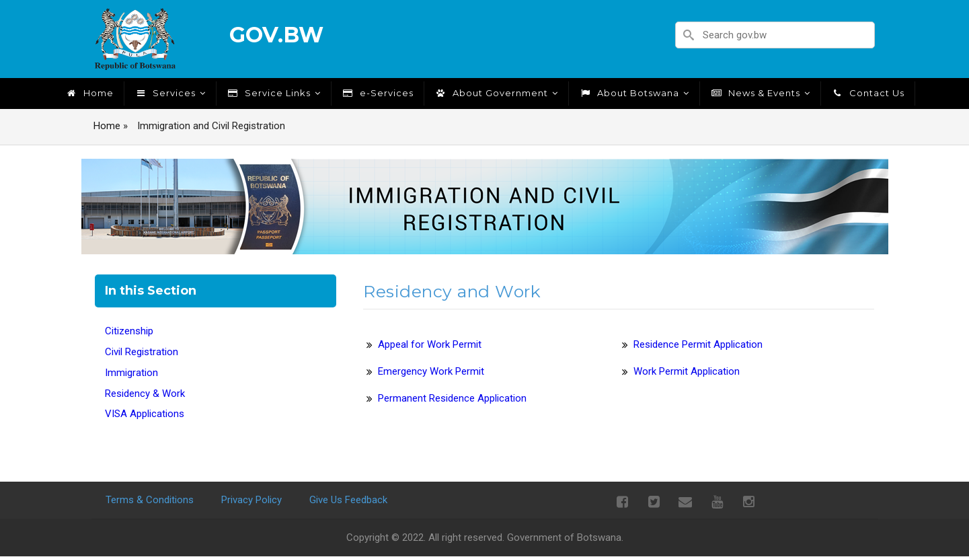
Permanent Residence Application (452, 398)
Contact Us (867, 92)
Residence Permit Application (698, 344)
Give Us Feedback (348, 500)
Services (170, 92)
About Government (496, 92)
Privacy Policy (251, 500)
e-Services (378, 92)
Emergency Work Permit (431, 371)
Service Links (274, 92)
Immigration (131, 373)
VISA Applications (144, 414)
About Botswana (634, 92)
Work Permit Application (686, 371)
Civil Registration (141, 352)
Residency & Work (145, 393)
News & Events (760, 92)
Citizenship (129, 331)
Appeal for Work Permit (429, 344)
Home (89, 92)
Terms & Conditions (150, 500)
